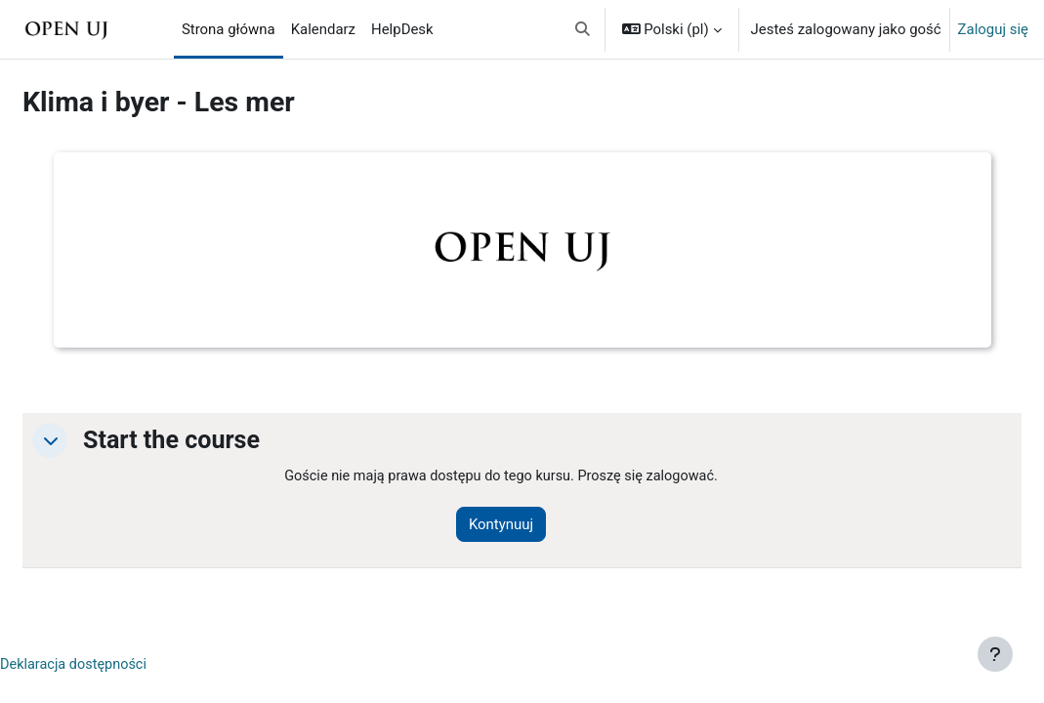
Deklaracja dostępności (122, 666)
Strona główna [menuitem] (228, 29)
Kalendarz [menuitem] (323, 29)
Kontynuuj (531, 525)
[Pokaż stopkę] (995, 654)
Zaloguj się (993, 29)
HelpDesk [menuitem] (402, 29)
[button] (582, 29)
